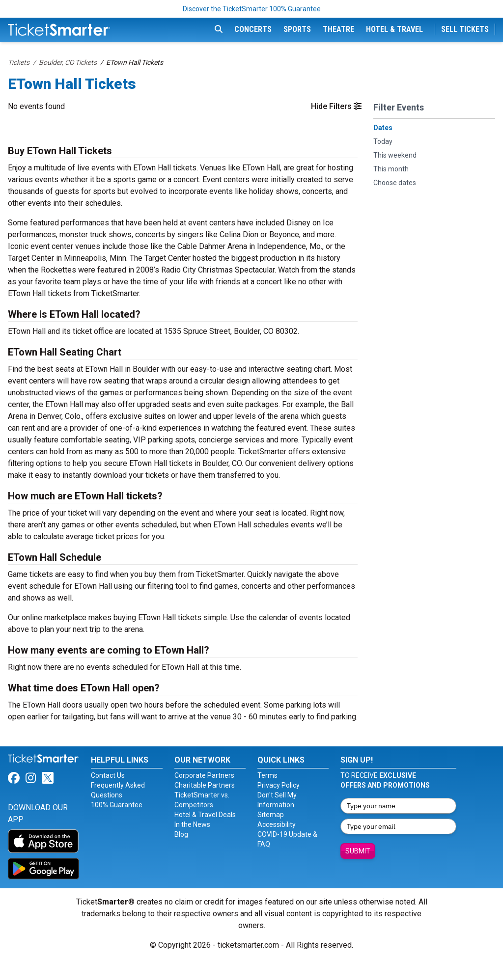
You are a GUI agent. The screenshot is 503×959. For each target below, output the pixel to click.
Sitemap (270, 815)
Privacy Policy (278, 785)
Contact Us (108, 775)
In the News (192, 824)
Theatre (338, 29)
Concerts (253, 29)
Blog (181, 834)
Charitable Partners (204, 785)
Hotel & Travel (394, 29)
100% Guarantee (116, 805)
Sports (297, 29)
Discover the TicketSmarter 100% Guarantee (252, 9)
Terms (267, 775)
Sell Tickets (465, 29)
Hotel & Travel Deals (205, 815)
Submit (357, 851)
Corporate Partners (204, 775)
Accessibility (276, 824)
